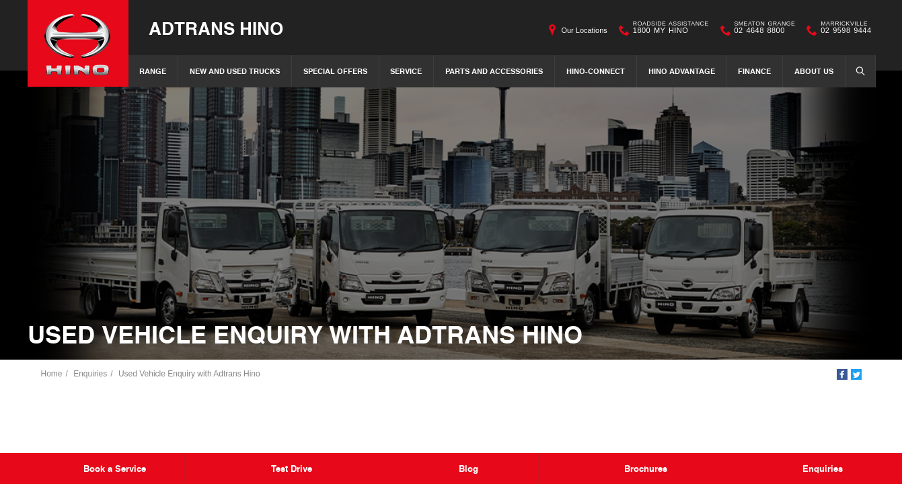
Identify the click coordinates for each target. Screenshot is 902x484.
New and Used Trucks (235, 71)
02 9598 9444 (843, 30)
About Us (813, 71)
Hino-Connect (595, 71)
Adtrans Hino (216, 27)
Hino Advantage (681, 71)
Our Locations (584, 30)
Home (52, 373)
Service (406, 71)
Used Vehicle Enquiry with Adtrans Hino (189, 373)
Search (856, 70)
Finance (754, 71)
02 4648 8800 (762, 30)
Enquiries (90, 373)
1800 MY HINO (668, 30)
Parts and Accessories (494, 71)
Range (152, 71)
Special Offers (335, 71)
